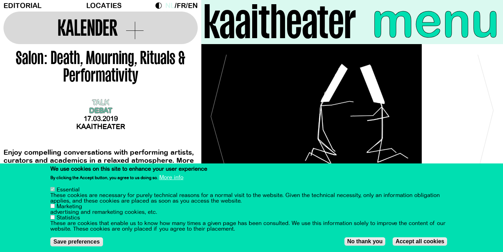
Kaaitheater (100, 126)
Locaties (104, 5)
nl (170, 5)
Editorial (22, 5)
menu (436, 21)
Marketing (69, 206)
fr (181, 5)
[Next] (486, 114)
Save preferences (76, 242)
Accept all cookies (419, 241)
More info (171, 177)
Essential (68, 189)
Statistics (68, 217)
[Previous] (219, 114)
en (193, 5)
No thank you (364, 241)
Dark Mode (160, 5)
